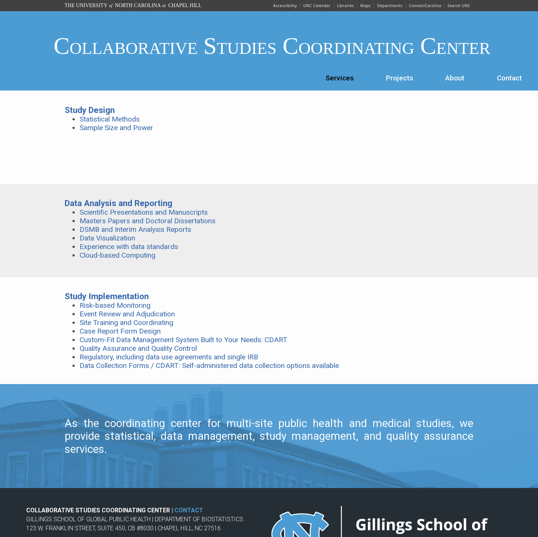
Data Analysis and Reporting (118, 203)
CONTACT (188, 510)
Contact (509, 78)
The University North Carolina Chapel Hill (133, 5)
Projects (399, 78)
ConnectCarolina (425, 5)
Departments (389, 5)
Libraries (345, 5)
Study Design (90, 110)
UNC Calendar (317, 5)
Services (339, 78)
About (454, 78)
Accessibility (285, 5)
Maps (366, 5)
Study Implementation (107, 296)
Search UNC (459, 5)
